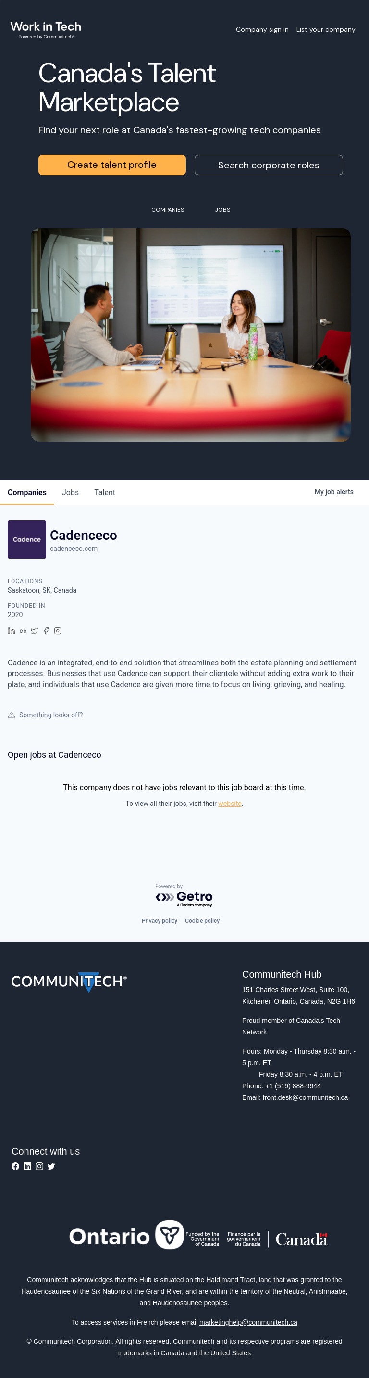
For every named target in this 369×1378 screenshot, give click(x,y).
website (229, 803)
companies (27, 492)
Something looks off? (45, 715)
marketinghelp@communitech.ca (248, 1322)
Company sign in (262, 29)
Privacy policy (159, 921)
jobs (70, 492)
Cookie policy (202, 921)
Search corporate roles (269, 165)
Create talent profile (112, 164)
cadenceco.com (74, 548)
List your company (326, 29)
